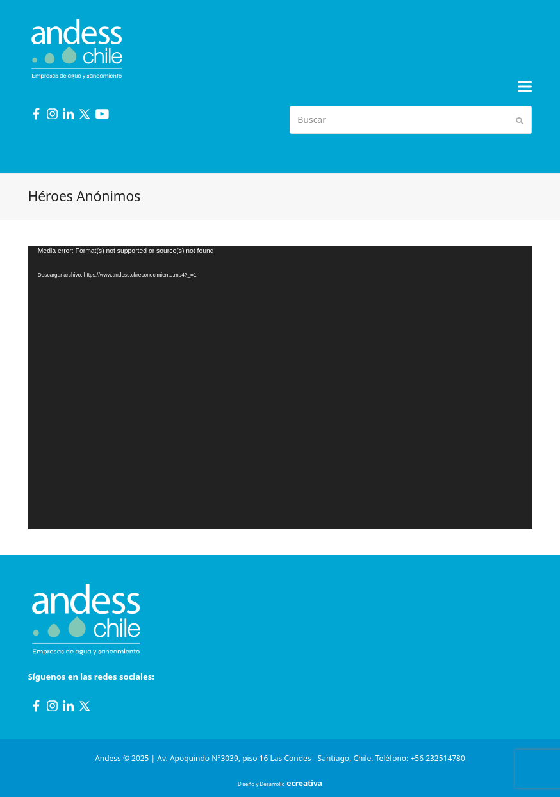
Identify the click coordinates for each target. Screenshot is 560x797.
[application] (280, 387)
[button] (525, 86)
